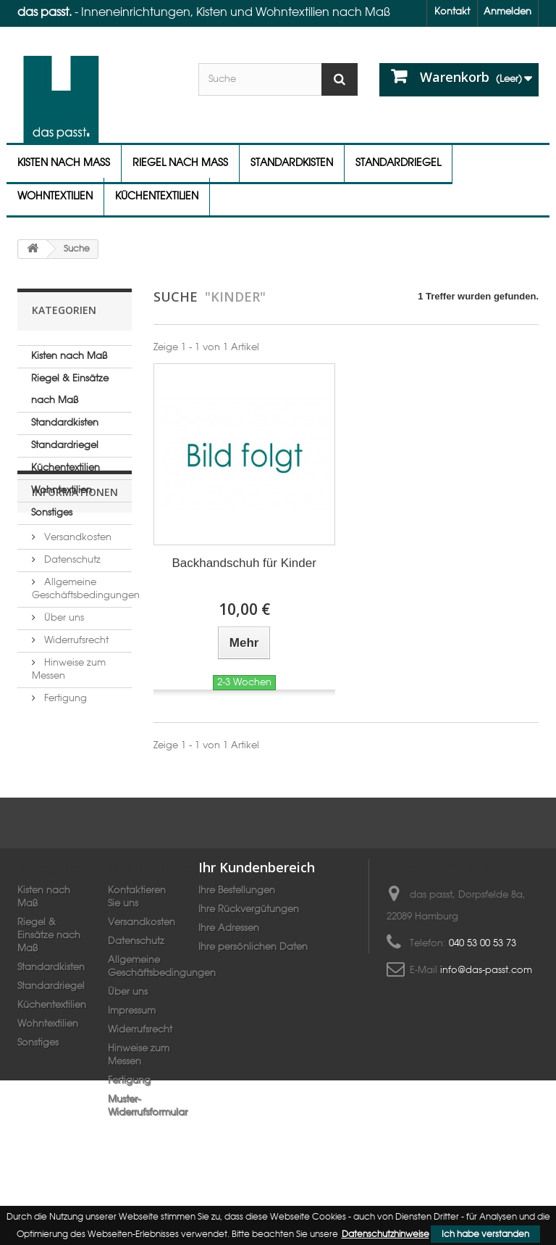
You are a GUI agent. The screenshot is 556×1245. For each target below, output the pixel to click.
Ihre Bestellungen (236, 931)
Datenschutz (71, 630)
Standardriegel (398, 163)
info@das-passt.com (486, 1011)
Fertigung (64, 769)
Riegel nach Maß (180, 163)
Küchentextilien (156, 196)
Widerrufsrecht (75, 711)
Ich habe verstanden (485, 1234)
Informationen (75, 568)
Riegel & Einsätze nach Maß (70, 389)
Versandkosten (76, 608)
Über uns (62, 688)
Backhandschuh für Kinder (244, 563)
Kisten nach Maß (63, 163)
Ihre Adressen (228, 969)
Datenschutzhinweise (385, 1234)
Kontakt (452, 12)
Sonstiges (51, 513)
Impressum (132, 1051)
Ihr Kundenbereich (256, 908)
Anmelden (507, 12)
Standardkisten (291, 163)
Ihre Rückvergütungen (248, 950)
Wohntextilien (55, 196)
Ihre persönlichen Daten (253, 988)
